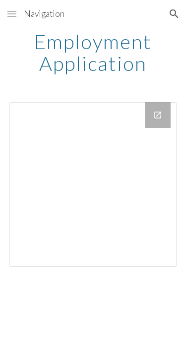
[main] (93, 52)
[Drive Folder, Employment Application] (93, 184)
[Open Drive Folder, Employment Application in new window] (158, 115)
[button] (12, 13)
